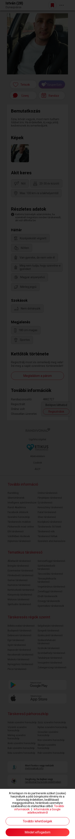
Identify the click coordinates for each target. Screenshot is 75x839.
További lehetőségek (37, 821)
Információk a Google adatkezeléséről (44, 811)
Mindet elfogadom (37, 832)
